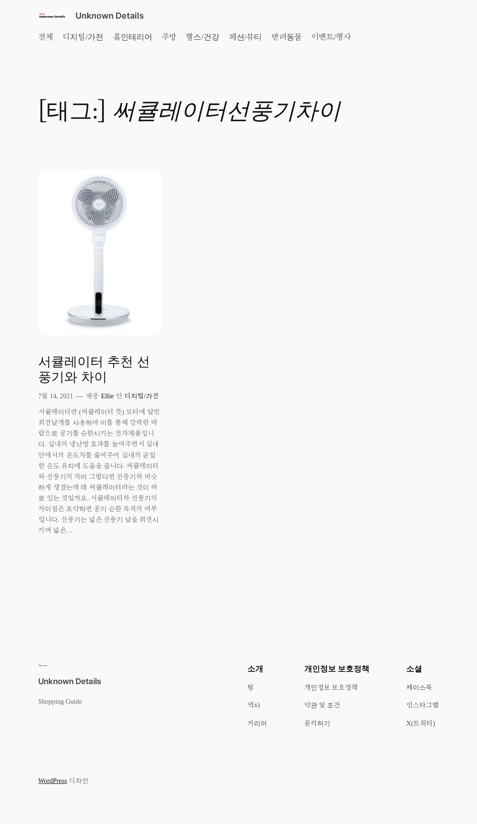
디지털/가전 (141, 396)
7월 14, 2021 (55, 396)
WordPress (52, 780)
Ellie (107, 396)
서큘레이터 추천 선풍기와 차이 (94, 369)
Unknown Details (109, 16)
